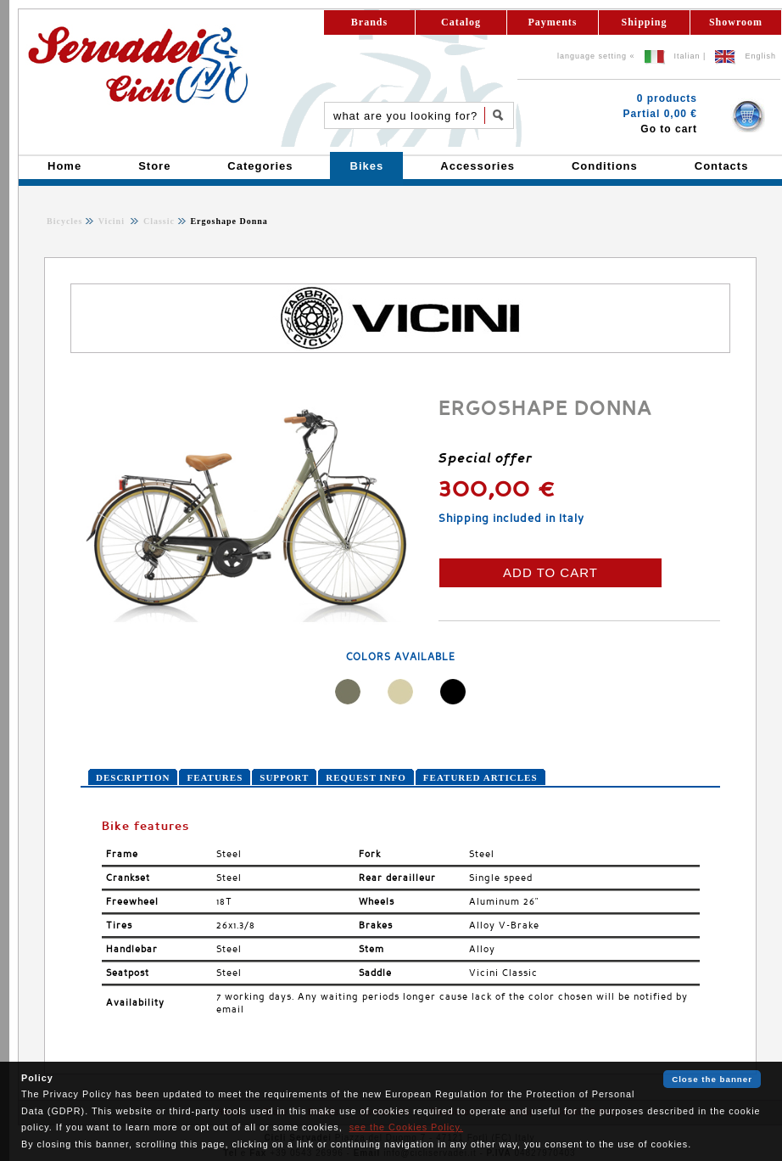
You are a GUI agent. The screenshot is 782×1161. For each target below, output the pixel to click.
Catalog (461, 22)
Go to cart (668, 129)
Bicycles (64, 221)
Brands (369, 22)
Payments (553, 22)
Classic (157, 221)
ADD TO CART (550, 572)
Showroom (735, 22)
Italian (687, 56)
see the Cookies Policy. (406, 1127)
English (760, 56)
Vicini (113, 221)
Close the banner (712, 1079)
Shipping (644, 22)
